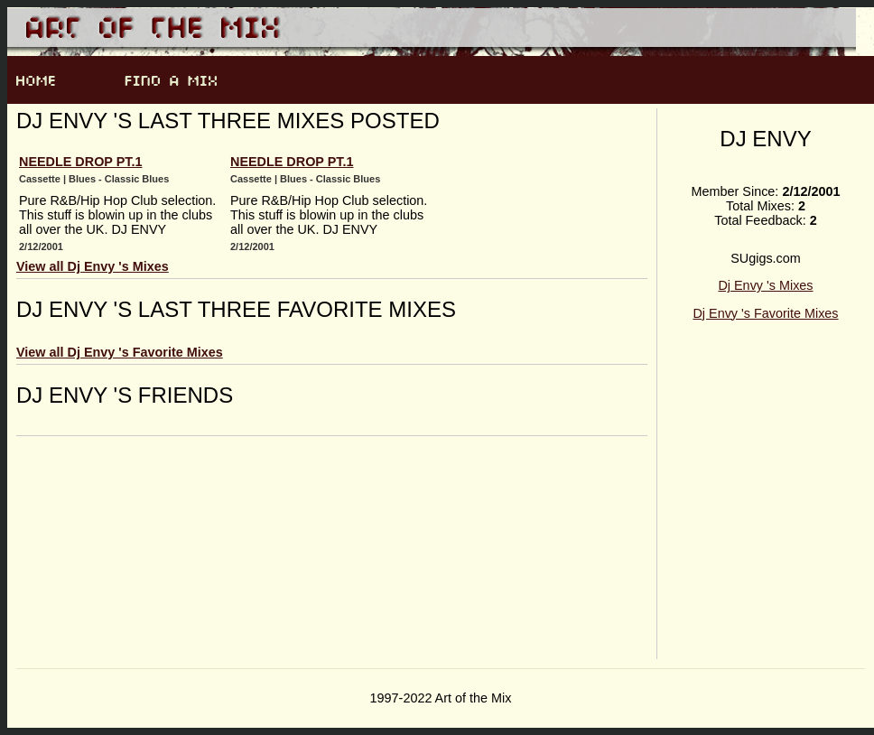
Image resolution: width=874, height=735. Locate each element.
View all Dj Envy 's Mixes (92, 266)
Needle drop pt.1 (80, 161)
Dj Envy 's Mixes (765, 285)
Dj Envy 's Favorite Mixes (765, 313)
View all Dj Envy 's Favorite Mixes (119, 352)
